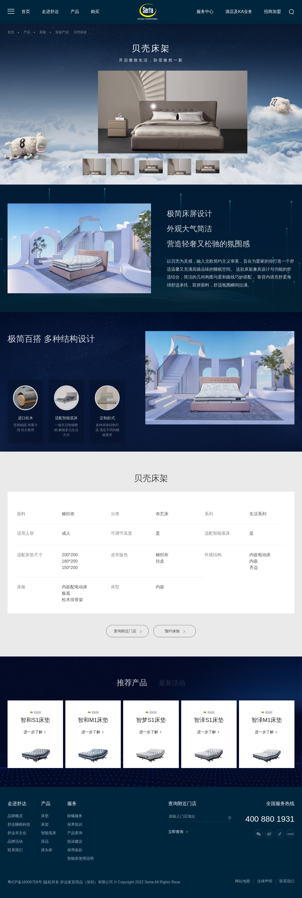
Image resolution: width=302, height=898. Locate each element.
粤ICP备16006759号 (25, 882)
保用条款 (74, 850)
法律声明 (264, 881)
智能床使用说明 (80, 858)
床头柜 (46, 850)
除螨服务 (74, 816)
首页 (25, 11)
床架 (42, 32)
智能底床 (48, 833)
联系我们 (15, 850)
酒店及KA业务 (238, 11)
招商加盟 (272, 11)
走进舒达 (50, 11)
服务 (72, 803)
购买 (95, 11)
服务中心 (205, 11)
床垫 (45, 816)
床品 (45, 841)
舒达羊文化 (17, 833)
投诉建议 (74, 841)
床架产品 (62, 32)
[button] (70, 167)
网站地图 (242, 881)
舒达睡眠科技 (19, 824)
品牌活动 (15, 841)
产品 (75, 11)
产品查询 (74, 833)
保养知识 (74, 824)
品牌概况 (15, 816)
